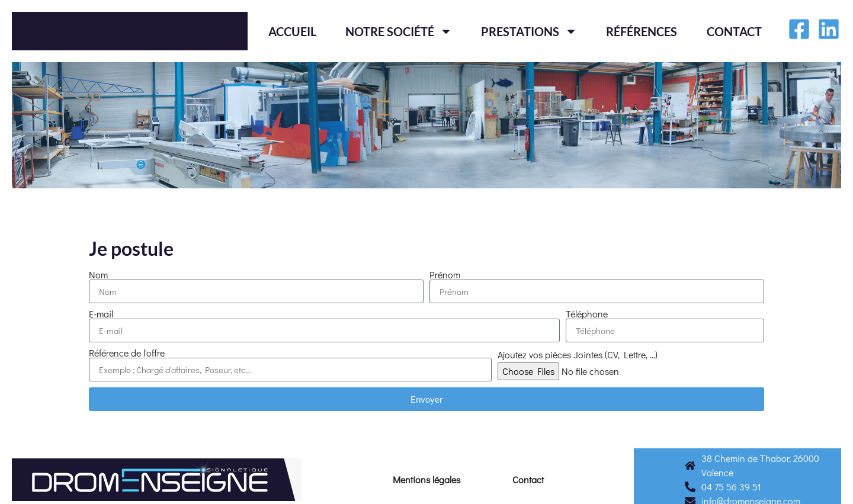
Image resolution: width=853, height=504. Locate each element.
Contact (734, 31)
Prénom (444, 275)
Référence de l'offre (127, 353)
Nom (98, 275)
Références (641, 31)
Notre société (398, 31)
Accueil (292, 31)
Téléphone (587, 314)
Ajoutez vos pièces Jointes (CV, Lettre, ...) (578, 354)
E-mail (101, 314)
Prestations (529, 31)
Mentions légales (426, 479)
